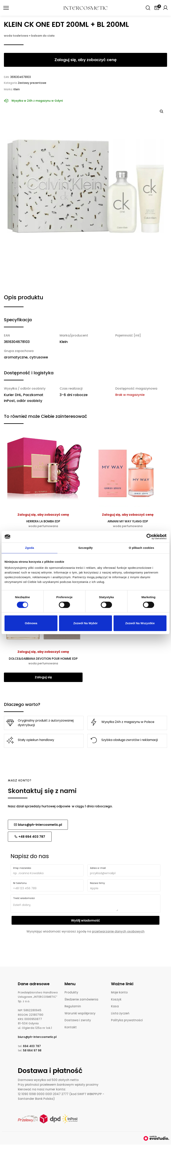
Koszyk (116, 999)
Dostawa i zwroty (78, 1020)
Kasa (115, 1006)
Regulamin (73, 1006)
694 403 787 (32, 1046)
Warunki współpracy (80, 1013)
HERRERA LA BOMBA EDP (43, 523)
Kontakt (71, 1027)
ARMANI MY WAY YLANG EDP (127, 523)
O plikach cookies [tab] (141, 547)
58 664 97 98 (32, 1050)
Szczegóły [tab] (85, 547)
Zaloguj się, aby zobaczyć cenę (43, 514)
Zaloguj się (43, 677)
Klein (17, 89)
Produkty (71, 992)
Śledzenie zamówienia (81, 999)
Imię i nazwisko (22, 868)
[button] (161, 111)
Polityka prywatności (127, 1020)
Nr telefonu (20, 883)
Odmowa (31, 623)
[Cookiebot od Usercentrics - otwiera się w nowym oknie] (149, 537)
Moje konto (119, 992)
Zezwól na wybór (85, 623)
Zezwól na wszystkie (140, 623)
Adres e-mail (98, 868)
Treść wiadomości (24, 898)
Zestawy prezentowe (32, 83)
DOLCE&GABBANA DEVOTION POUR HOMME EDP (43, 661)
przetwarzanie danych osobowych (118, 931)
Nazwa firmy (97, 883)
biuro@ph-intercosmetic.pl (37, 1037)
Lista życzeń (120, 1013)
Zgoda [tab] (29, 547)
